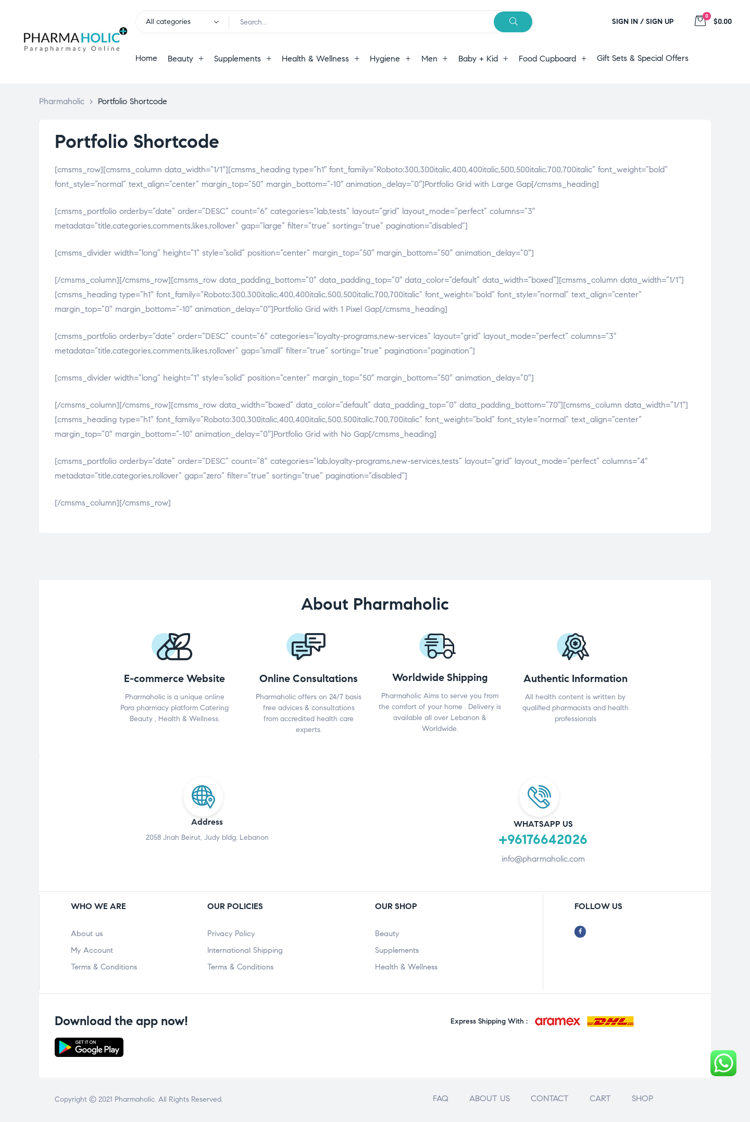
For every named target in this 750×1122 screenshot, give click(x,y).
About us (87, 933)
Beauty (387, 933)
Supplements (397, 950)
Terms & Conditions (104, 967)
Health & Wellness (406, 967)
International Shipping (245, 950)
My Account (92, 950)
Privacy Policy (231, 933)
